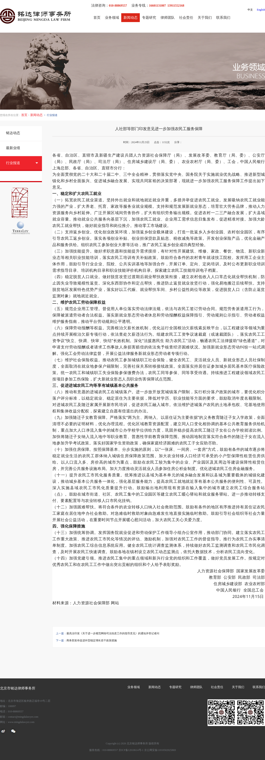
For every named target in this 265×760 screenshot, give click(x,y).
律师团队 (168, 17)
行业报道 (13, 163)
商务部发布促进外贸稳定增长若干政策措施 (91, 640)
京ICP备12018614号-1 (131, 750)
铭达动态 (13, 133)
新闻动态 (130, 17)
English (261, 9)
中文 (250, 9)
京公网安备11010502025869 (160, 750)
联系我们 (223, 17)
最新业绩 (13, 148)
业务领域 (112, 17)
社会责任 (186, 17)
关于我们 (205, 17)
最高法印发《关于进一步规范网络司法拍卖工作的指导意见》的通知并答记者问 (112, 633)
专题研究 (149, 17)
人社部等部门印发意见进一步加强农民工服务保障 (159, 129)
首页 (96, 17)
